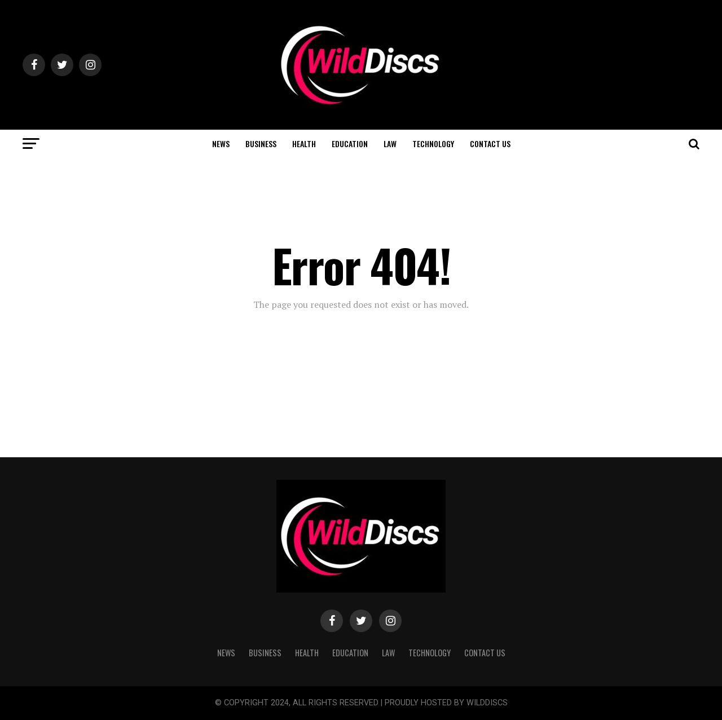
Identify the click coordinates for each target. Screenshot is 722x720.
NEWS (221, 143)
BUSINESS (260, 143)
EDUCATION (350, 143)
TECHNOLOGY (433, 143)
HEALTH (304, 143)
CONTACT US (490, 143)
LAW (390, 143)
